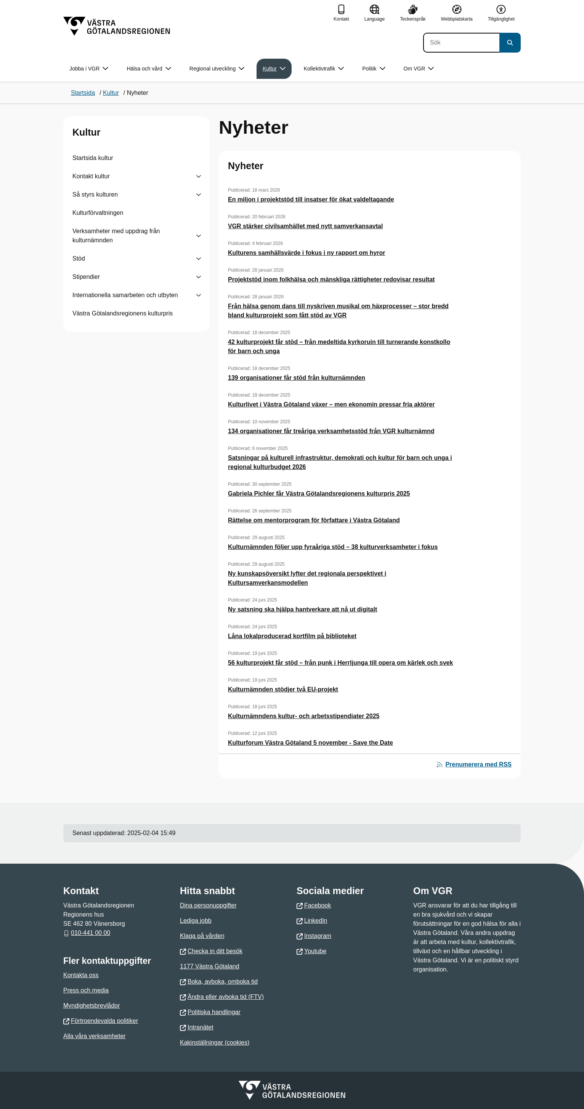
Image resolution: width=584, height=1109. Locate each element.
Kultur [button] (274, 69)
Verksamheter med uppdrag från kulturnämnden (116, 235)
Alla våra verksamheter (94, 1036)
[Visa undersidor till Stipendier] (198, 276)
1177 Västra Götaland (209, 966)
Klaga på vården (202, 936)
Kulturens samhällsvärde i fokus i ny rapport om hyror (306, 253)
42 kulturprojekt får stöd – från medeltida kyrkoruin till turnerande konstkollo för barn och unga (339, 346)
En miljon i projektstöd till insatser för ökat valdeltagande (311, 199)
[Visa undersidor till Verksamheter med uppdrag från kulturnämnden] (198, 235)
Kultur (86, 132)
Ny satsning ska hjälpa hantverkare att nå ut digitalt (302, 609)
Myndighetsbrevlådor (91, 1005)
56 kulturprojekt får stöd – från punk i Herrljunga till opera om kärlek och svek (340, 662)
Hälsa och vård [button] (149, 69)
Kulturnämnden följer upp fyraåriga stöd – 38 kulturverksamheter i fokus (333, 547)
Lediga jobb (196, 920)
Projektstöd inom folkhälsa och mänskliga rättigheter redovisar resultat (331, 279)
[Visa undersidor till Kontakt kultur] (198, 176)
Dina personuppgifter (208, 905)
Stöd (78, 258)
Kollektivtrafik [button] (324, 69)
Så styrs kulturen (95, 194)
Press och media (86, 990)
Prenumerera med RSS (474, 764)
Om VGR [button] (419, 69)
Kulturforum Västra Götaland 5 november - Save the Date (310, 742)
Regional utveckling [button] (216, 69)
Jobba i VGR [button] (88, 69)
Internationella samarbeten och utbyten (125, 295)
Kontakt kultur (91, 176)
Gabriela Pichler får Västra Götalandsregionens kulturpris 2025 (319, 493)
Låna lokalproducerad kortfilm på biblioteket (292, 636)
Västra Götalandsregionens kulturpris (122, 313)
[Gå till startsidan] (116, 26)
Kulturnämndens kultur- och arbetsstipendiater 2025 (303, 716)
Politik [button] (373, 69)
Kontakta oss (81, 975)
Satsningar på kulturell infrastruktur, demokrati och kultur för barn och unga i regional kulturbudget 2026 (340, 462)
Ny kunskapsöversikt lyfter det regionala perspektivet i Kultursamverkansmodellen (307, 578)
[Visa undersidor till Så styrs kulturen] (198, 194)
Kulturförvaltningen (97, 213)
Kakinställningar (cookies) (214, 1042)
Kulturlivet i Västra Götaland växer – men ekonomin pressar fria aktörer (331, 404)
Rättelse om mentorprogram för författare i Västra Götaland (314, 520)
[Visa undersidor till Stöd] (198, 258)
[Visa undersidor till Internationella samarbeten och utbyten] (198, 295)
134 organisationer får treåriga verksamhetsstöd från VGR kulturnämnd (331, 431)
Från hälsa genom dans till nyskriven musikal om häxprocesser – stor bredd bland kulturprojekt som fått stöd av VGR (338, 310)
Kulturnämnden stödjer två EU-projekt (283, 689)
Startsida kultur (92, 158)
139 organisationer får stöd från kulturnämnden (296, 377)
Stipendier (86, 277)
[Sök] (461, 43)
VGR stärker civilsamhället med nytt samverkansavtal (305, 226)
